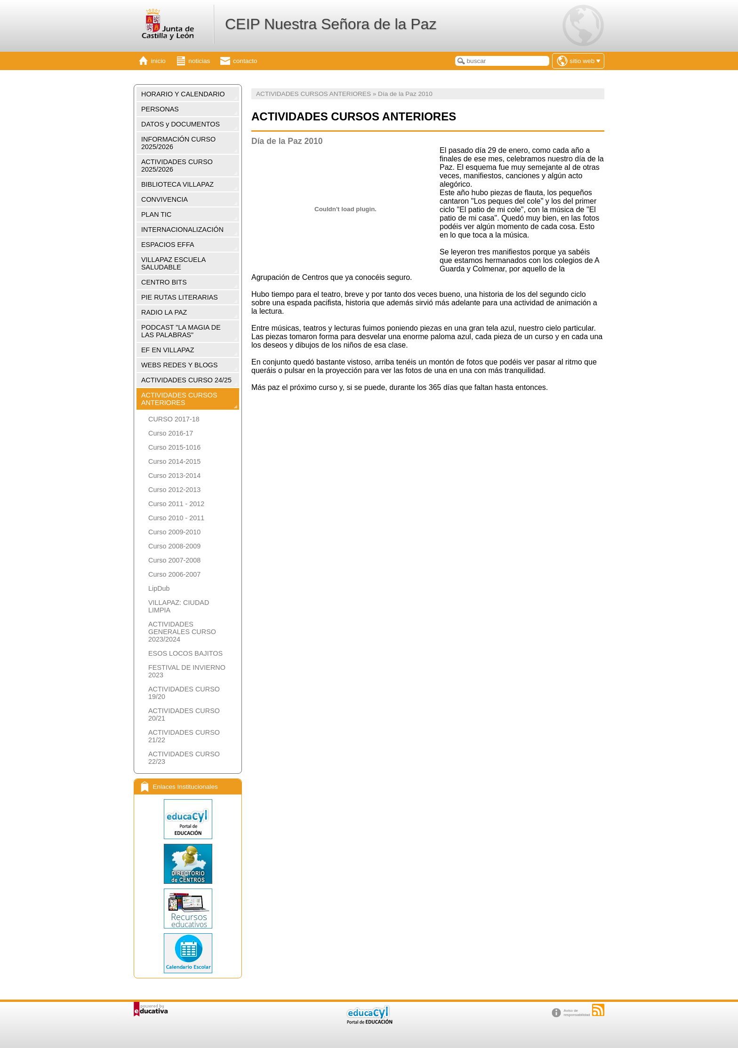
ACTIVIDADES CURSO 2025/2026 (177, 165)
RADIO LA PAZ (164, 312)
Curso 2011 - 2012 (176, 504)
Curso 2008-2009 (174, 546)
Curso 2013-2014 (174, 475)
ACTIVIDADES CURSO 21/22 (184, 736)
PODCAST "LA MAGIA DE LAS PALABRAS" (181, 331)
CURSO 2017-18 (174, 419)
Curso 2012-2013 (174, 489)
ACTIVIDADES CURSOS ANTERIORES (179, 398)
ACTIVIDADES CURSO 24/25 (186, 380)
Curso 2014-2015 (174, 461)
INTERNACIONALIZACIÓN (182, 229)
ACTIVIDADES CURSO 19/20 (184, 692)
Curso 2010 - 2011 (176, 518)
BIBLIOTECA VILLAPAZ (177, 184)
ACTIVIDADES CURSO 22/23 (184, 757)
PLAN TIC (156, 214)
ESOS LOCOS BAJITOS (185, 653)
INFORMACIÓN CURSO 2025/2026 (178, 143)
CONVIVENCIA (164, 199)
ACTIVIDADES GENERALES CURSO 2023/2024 (182, 631)
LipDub (159, 588)
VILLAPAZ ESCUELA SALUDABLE (173, 263)
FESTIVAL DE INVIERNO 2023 (186, 671)
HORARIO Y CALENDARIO (183, 94)
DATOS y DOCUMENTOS (180, 124)
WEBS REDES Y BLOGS (179, 365)
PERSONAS (160, 109)
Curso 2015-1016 (174, 447)
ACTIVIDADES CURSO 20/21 (184, 714)
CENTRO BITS (164, 282)
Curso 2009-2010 (174, 532)
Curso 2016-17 (170, 433)
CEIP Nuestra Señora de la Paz (330, 24)
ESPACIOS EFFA (167, 244)
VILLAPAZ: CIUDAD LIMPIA (178, 606)
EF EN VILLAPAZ (167, 350)
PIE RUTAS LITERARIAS (179, 297)
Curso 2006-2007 (174, 574)
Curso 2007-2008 (174, 560)
